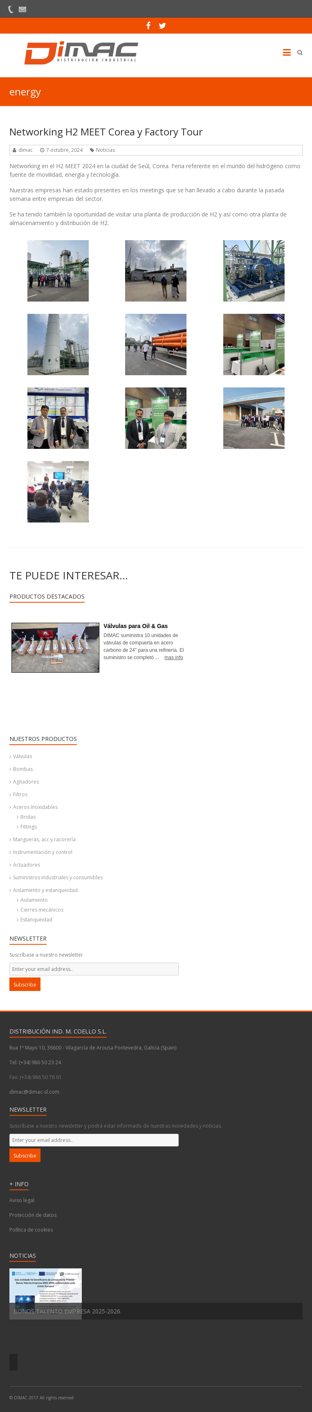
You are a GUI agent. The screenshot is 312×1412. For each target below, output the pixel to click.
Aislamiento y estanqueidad (45, 890)
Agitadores (26, 781)
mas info (173, 657)
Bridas (28, 816)
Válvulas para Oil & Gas (135, 626)
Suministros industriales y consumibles (58, 877)
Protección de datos (32, 1215)
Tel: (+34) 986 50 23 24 (35, 1062)
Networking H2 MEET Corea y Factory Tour (106, 131)
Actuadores (26, 864)
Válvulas (22, 756)
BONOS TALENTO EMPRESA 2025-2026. (67, 1311)
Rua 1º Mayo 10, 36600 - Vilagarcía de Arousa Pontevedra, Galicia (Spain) (92, 1047)
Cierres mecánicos (41, 909)
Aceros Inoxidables (35, 807)
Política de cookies (31, 1229)
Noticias (105, 149)
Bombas (23, 769)
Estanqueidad (36, 919)
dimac (25, 149)
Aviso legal (21, 1200)
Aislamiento (34, 899)
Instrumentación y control (42, 852)
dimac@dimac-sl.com (34, 1091)
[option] (156, 1294)
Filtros (20, 794)
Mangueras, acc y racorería (44, 839)
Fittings (28, 826)
